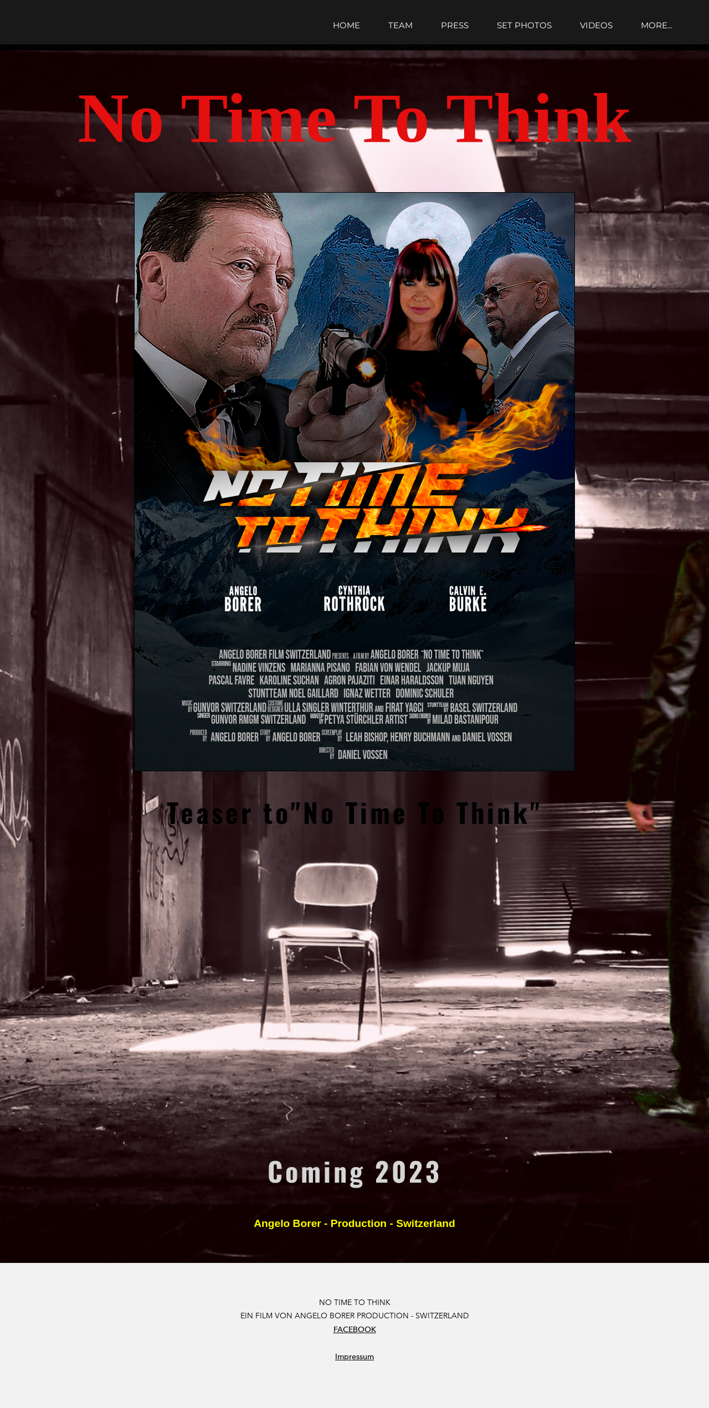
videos (596, 25)
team (400, 25)
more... (656, 25)
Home (346, 25)
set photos (524, 25)
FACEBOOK (354, 1329)
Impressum (354, 1356)
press (455, 25)
